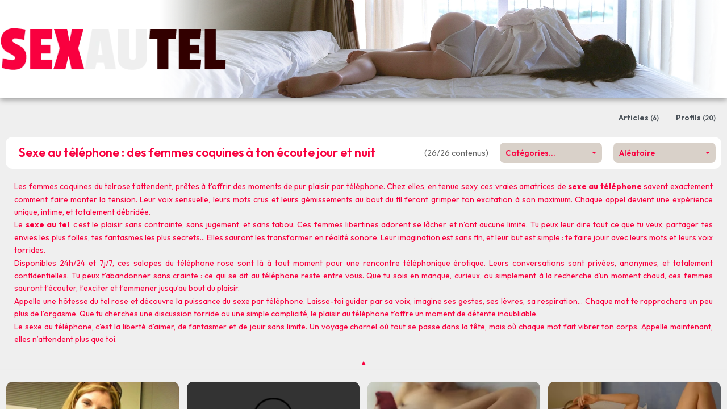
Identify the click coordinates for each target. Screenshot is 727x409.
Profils (696, 117)
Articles (639, 117)
